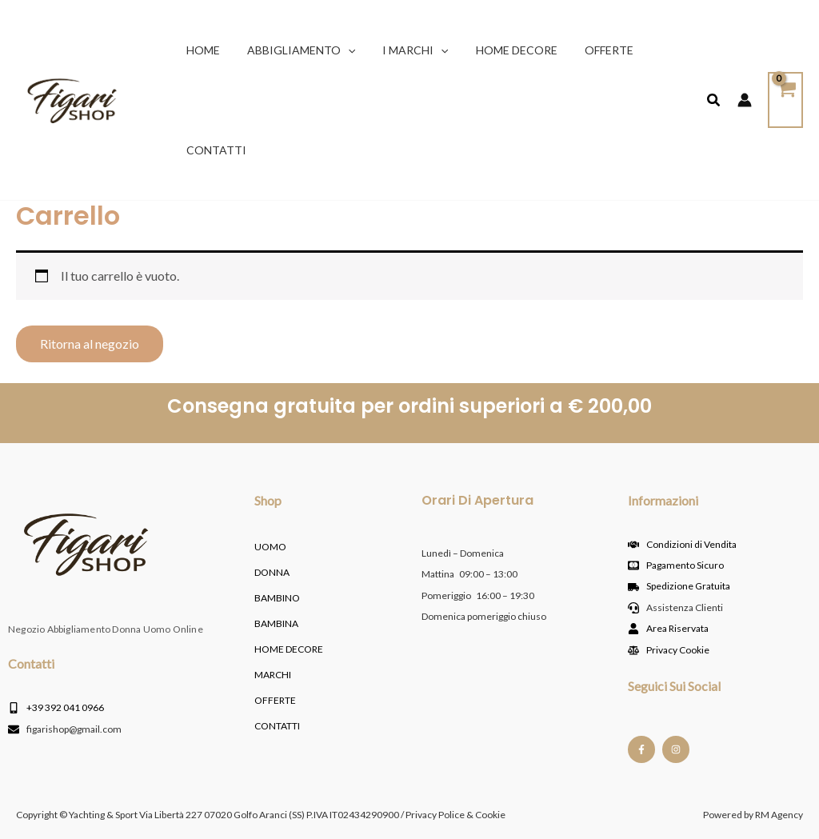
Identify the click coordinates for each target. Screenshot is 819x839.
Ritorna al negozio (89, 343)
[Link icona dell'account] (744, 100)
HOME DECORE (288, 649)
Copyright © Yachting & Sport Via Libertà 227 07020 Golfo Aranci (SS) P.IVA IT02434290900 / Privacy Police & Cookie (260, 815)
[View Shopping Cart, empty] (785, 100)
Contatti (277, 726)
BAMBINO (277, 598)
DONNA (272, 572)
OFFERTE (275, 700)
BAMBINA (276, 623)
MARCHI (272, 675)
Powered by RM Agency (753, 815)
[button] (341, 50)
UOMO (270, 547)
